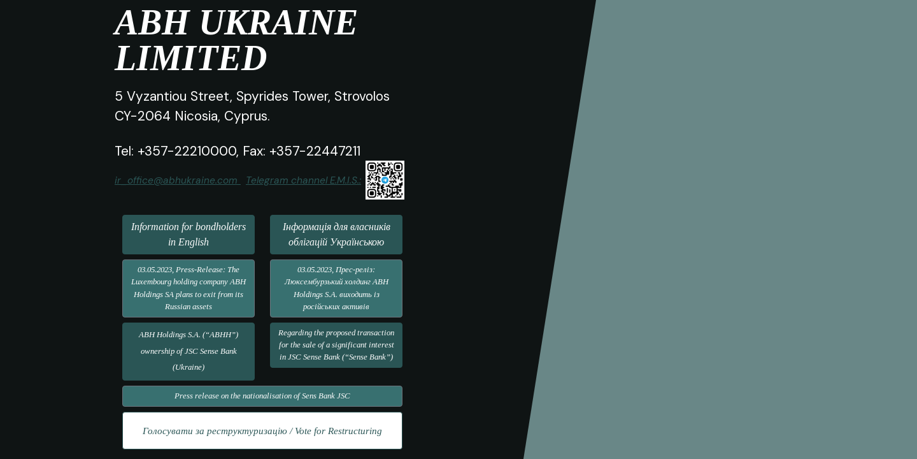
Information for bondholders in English (188, 234)
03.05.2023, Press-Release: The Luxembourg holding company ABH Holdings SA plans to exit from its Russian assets (188, 288)
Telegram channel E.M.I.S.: (303, 180)
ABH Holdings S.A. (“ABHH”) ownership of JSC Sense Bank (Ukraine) (188, 351)
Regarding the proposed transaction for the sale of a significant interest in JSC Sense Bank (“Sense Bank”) (336, 344)
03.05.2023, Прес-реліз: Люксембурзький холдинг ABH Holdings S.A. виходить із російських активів (336, 288)
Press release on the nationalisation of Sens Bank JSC (262, 395)
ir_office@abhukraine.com (176, 180)
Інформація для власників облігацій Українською (336, 234)
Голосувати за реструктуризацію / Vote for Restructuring (262, 430)
